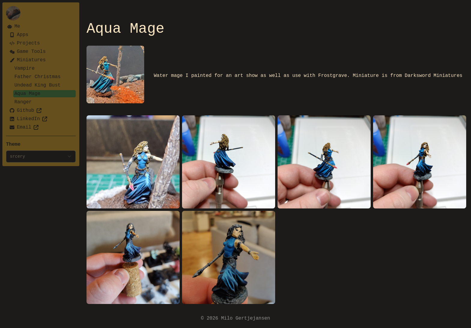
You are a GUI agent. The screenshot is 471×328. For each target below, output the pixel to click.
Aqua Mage (27, 93)
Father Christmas (37, 77)
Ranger (23, 102)
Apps (19, 35)
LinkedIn (28, 119)
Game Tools (28, 51)
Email (24, 127)
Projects (25, 43)
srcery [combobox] (41, 156)
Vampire (24, 68)
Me (13, 26)
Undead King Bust (37, 85)
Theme (13, 144)
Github (25, 110)
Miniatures (28, 60)
